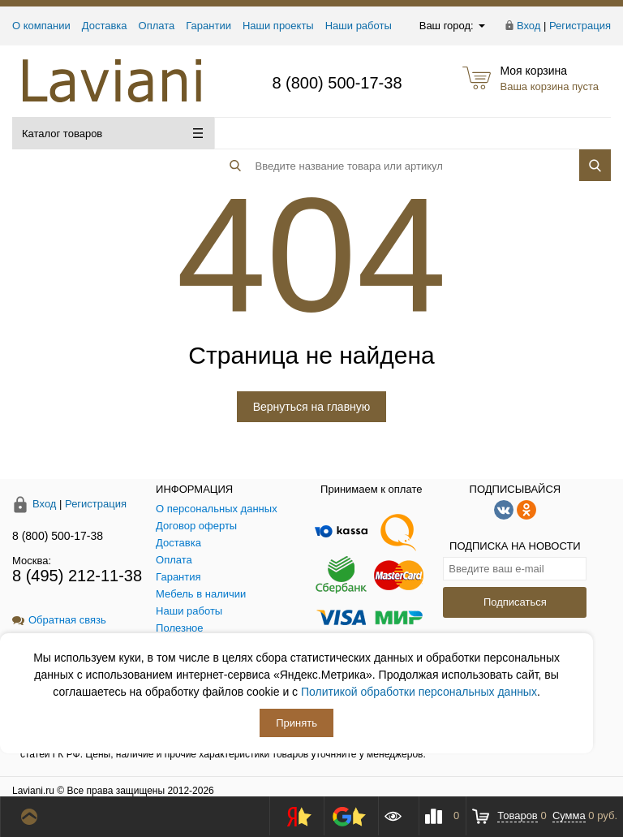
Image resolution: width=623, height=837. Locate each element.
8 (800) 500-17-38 (337, 83)
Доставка (104, 25)
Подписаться (515, 602)
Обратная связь (59, 620)
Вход (528, 25)
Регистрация (580, 25)
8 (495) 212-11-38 (77, 576)
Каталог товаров (112, 133)
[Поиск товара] (383, 134)
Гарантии (208, 25)
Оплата (157, 25)
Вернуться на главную (312, 406)
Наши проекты (278, 25)
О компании (41, 25)
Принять (296, 723)
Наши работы (358, 25)
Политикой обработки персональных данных (419, 691)
